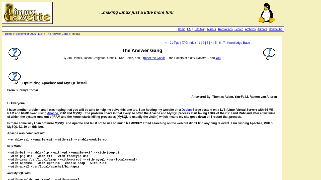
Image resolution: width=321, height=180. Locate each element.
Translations (225, 29)
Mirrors (211, 29)
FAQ (190, 29)
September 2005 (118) (29, 33)
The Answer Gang (57, 33)
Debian (187, 110)
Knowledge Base (238, 42)
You (218, 58)
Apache (52, 113)
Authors (262, 29)
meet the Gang (154, 58)
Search (238, 29)
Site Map (200, 29)
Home (181, 29)
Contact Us (275, 29)
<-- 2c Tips (172, 42)
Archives (250, 29)
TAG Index (189, 42)
